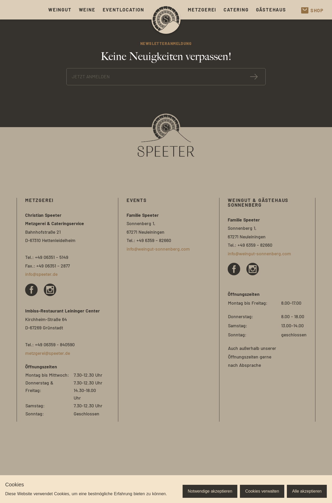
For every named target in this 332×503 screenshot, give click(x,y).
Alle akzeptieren (307, 491)
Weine (87, 9)
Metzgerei (202, 9)
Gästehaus (271, 9)
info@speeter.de (41, 274)
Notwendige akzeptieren (210, 491)
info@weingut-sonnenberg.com (158, 249)
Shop (312, 10)
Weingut (60, 9)
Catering (236, 9)
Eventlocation (123, 9)
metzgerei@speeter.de (47, 353)
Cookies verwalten (262, 491)
